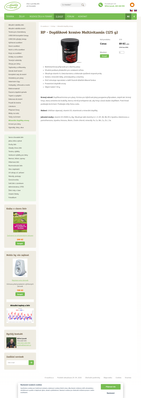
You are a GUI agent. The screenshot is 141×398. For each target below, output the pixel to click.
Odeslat (31, 362)
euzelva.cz (45, 26)
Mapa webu (108, 378)
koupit (20, 243)
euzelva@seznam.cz (24, 345)
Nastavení (111, 393)
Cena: (103, 43)
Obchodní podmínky (92, 378)
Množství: (103, 52)
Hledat (83, 5)
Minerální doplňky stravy (65, 26)
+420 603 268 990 (23, 343)
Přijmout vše (111, 387)
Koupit (104, 56)
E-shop (53, 26)
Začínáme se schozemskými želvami (20, 235)
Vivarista (128, 378)
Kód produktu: (105, 39)
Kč (128, 16)
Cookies (118, 378)
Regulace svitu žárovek (20, 280)
